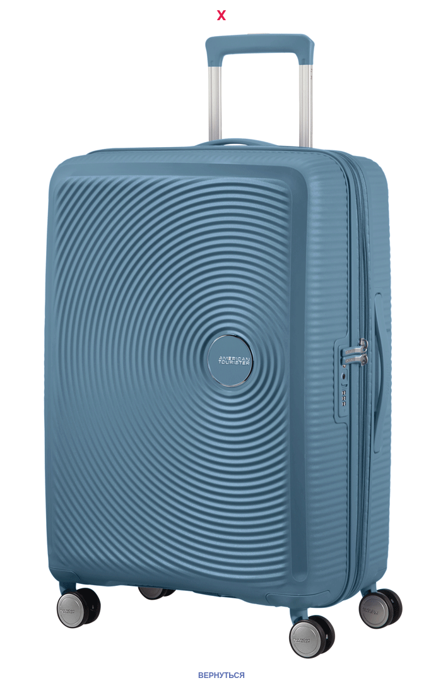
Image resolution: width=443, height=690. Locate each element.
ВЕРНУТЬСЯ (221, 675)
